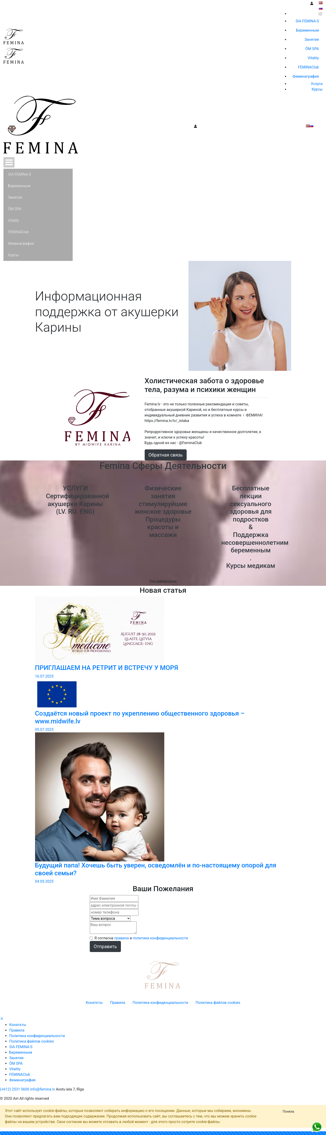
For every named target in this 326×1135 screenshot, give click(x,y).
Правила (16, 1030)
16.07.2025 (44, 676)
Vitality (15, 1069)
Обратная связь (166, 455)
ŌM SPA (16, 1063)
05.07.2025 (44, 729)
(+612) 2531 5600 (14, 1089)
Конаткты (17, 1025)
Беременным (20, 1052)
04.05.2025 (44, 881)
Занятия (16, 1058)
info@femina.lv (42, 1089)
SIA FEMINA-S (21, 1047)
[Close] (288, 1111)
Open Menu (9, 162)
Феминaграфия (22, 1080)
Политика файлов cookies (31, 1041)
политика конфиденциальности (160, 938)
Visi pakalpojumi (163, 581)
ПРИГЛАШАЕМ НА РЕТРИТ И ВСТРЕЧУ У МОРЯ (106, 668)
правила (121, 938)
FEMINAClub (19, 1074)
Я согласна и (141, 938)
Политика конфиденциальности (37, 1036)
